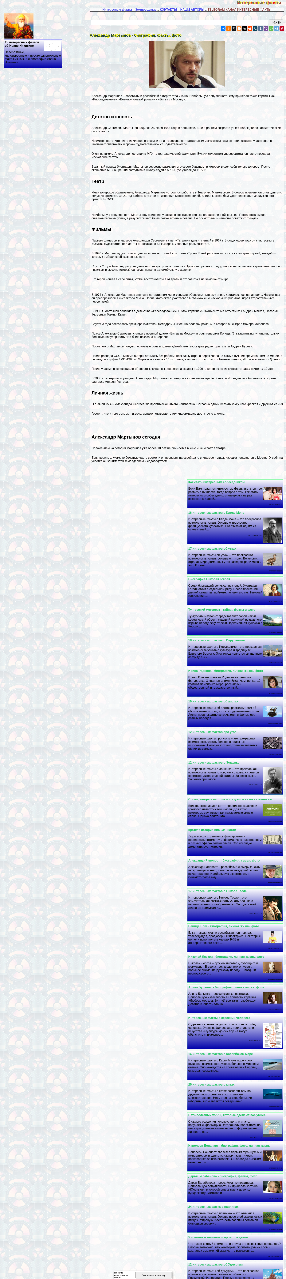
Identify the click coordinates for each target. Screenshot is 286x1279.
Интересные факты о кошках (215, 1206)
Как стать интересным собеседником (221, 482)
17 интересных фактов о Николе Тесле (130, 677)
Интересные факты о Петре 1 (123, 1023)
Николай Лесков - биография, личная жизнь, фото (139, 712)
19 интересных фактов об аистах (126, 579)
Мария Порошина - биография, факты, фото (134, 992)
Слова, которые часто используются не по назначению (235, 646)
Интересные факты (261, 2)
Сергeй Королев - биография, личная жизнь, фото (138, 1237)
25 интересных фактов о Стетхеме (219, 1084)
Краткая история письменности (124, 646)
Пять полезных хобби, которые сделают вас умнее (232, 809)
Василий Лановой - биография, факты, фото (134, 1084)
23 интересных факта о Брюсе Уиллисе (223, 901)
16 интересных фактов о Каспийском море (225, 778)
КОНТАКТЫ (168, 9)
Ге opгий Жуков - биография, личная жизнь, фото (138, 931)
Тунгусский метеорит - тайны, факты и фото (226, 548)
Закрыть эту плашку (153, 1275)
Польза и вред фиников (119, 901)
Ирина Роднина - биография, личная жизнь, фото (230, 579)
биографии (125, 166)
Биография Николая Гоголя (121, 518)
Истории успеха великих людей (217, 931)
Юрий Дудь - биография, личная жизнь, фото (135, 1054)
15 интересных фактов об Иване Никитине (33, 52)
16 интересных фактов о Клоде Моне (129, 482)
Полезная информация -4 (228, 1272)
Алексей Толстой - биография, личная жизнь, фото (139, 1115)
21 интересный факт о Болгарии (125, 962)
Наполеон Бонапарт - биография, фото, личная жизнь (141, 809)
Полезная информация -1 (110, 1272)
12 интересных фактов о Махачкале (220, 1176)
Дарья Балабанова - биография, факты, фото (227, 840)
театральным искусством (203, 140)
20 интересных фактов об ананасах (127, 1206)
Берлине (162, 336)
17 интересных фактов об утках (217, 518)
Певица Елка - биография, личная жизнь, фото (228, 712)
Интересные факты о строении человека (132, 742)
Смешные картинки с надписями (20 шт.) (223, 1145)
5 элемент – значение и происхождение (223, 870)
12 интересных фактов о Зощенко (126, 609)
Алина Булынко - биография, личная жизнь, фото (231, 742)
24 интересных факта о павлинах (126, 840)
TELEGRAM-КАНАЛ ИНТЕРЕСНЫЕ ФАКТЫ (239, 9)
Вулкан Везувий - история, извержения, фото (135, 1145)
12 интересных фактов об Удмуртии (128, 870)
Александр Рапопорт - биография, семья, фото (229, 677)
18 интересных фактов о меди (216, 1237)
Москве (262, 457)
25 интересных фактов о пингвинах (127, 1176)
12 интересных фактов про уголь (218, 609)
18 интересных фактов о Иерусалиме (129, 548)
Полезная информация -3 (189, 1272)
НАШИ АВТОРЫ (192, 9)
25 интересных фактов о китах (124, 778)
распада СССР (111, 355)
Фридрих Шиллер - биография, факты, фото (227, 962)
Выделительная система (212, 1054)
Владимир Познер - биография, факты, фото (227, 992)
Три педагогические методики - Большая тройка (229, 1115)
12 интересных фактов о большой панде (224, 1023)
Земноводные (146, 9)
